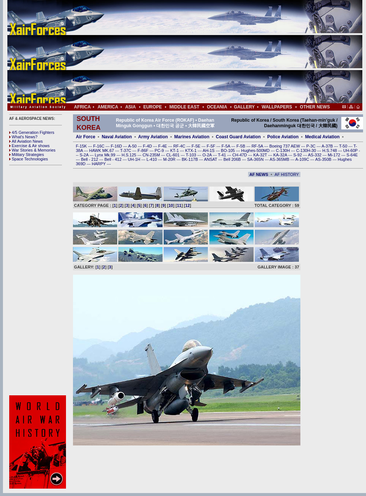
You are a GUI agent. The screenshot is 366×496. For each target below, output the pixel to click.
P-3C (311, 146)
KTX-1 (191, 150)
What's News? (23, 137)
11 (179, 205)
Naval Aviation (117, 136)
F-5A (226, 146)
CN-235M (152, 155)
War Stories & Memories (32, 150)
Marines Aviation (191, 136)
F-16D (117, 146)
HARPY (99, 164)
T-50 (343, 146)
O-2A (207, 155)
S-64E (352, 155)
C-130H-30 (306, 150)
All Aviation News (26, 141)
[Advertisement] (207, 51)
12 (187, 205)
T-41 (222, 155)
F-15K (82, 146)
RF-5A (257, 146)
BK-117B (190, 159)
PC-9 (160, 150)
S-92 (298, 155)
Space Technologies (28, 159)
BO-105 (228, 150)
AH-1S (209, 150)
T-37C (126, 150)
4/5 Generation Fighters (32, 132)
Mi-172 (334, 155)
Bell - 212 (90, 159)
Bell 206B (232, 159)
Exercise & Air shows (29, 145)
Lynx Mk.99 (105, 155)
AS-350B (323, 159)
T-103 (191, 155)
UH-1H (135, 159)
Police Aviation (283, 136)
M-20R (170, 159)
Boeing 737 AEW (285, 146)
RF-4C (179, 146)
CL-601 (173, 155)
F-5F (211, 146)
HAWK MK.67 (102, 150)
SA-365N (256, 159)
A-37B (328, 146)
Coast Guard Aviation (238, 136)
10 (170, 205)
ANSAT (211, 159)
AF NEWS (259, 174)
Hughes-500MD (256, 150)
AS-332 (315, 155)
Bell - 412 (113, 159)
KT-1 (175, 150)
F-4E (163, 146)
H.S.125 (129, 155)
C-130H (283, 150)
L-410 (152, 159)
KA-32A (280, 155)
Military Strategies (26, 154)
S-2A (85, 155)
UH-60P (351, 150)
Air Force (85, 136)
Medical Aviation (322, 136)
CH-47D (240, 155)
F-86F (143, 150)
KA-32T (260, 155)
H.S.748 (330, 150)
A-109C (302, 159)
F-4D (148, 146)
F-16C (99, 146)
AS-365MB (280, 159)
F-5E (197, 146)
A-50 (132, 146)
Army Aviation (153, 136)
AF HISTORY (287, 174)
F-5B (241, 146)
